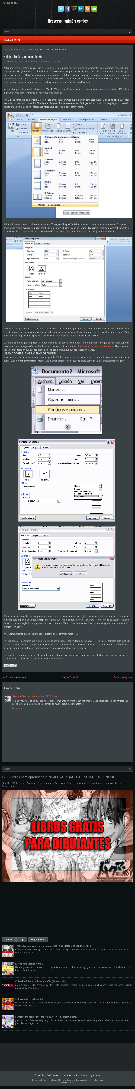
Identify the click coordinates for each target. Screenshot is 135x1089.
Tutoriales (30, 49)
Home (7, 49)
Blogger (97, 1075)
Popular (9, 939)
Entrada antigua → (123, 677)
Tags (21, 939)
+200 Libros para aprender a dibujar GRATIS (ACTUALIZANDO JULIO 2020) (58, 777)
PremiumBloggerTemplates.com (89, 1080)
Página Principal (10, 2)
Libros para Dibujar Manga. (29, 963)
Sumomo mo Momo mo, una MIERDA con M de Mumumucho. (46, 1016)
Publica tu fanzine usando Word (24, 56)
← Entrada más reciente (14, 677)
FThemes (45, 1080)
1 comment (55, 61)
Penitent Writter (21, 696)
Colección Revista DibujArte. (30, 999)
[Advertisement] (67, 910)
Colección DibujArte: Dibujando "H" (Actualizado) (40, 981)
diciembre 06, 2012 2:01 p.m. (45, 696)
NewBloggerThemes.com (67, 1082)
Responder (17, 708)
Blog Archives (38, 939)
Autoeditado (18, 49)
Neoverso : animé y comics (68, 21)
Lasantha (71, 1080)
